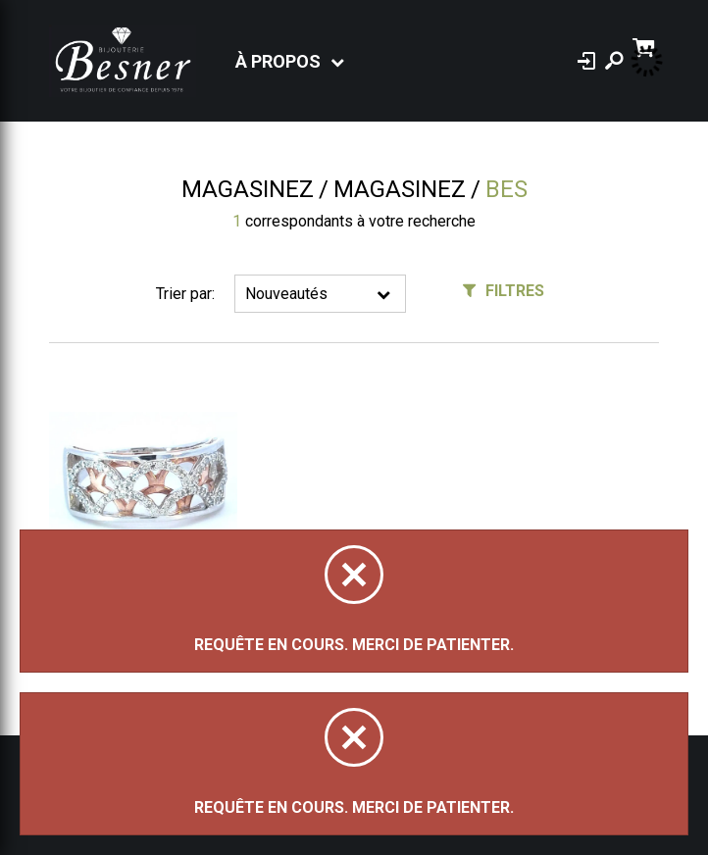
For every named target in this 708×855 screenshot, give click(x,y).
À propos (278, 61)
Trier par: (185, 293)
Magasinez (247, 189)
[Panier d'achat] (645, 45)
